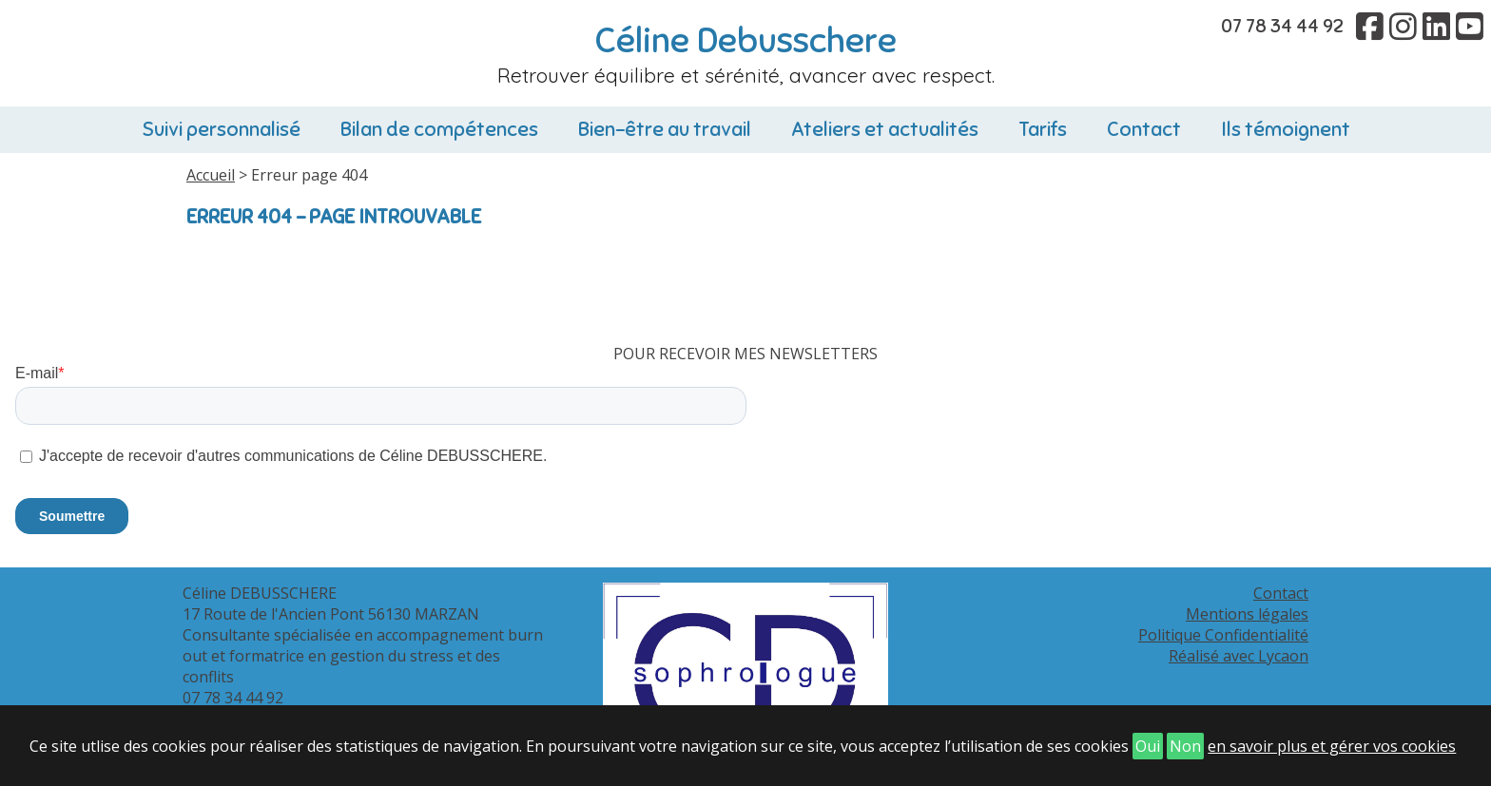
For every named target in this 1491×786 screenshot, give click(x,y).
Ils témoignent (1285, 129)
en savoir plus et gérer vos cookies (1332, 746)
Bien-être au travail (664, 129)
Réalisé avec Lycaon (1238, 655)
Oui (1147, 746)
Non (1185, 746)
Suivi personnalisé (221, 129)
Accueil (210, 174)
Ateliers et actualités (884, 129)
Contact (1144, 129)
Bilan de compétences (439, 129)
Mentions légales (1247, 614)
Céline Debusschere (746, 41)
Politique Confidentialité (1223, 634)
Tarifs (1042, 129)
